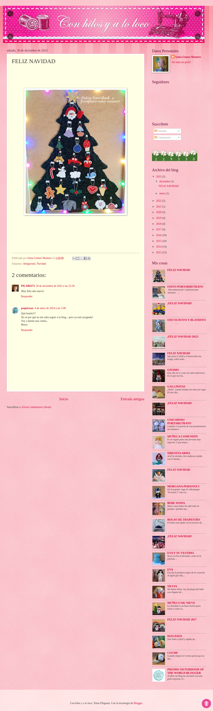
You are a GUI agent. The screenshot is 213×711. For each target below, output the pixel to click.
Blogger (138, 703)
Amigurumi (29, 263)
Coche (172, 652)
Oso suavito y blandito (186, 319)
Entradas (160, 130)
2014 (159, 246)
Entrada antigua (132, 399)
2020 (159, 212)
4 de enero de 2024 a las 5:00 (50, 308)
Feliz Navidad (178, 353)
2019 (159, 218)
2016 (159, 235)
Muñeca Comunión (182, 436)
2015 (159, 241)
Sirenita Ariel (179, 453)
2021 (159, 206)
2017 (159, 229)
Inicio (63, 399)
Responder (27, 296)
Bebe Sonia (176, 503)
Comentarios (162, 137)
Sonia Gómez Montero (188, 57)
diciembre (165, 181)
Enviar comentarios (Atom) (36, 407)
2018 (159, 223)
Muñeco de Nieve (181, 602)
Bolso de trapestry (183, 519)
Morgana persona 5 (183, 486)
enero (162, 193)
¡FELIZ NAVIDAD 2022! (182, 336)
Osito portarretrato (185, 286)
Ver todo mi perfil (180, 62)
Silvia (172, 586)
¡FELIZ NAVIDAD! (179, 303)
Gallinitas (176, 386)
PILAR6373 (28, 285)
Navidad (41, 263)
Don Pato (174, 636)
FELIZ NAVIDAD (169, 186)
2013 (159, 252)
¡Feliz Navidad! (179, 403)
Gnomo (173, 369)
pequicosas (27, 308)
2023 (159, 176)
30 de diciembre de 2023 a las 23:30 (55, 285)
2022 (159, 200)
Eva (170, 569)
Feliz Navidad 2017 (182, 619)
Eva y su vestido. (180, 552)
